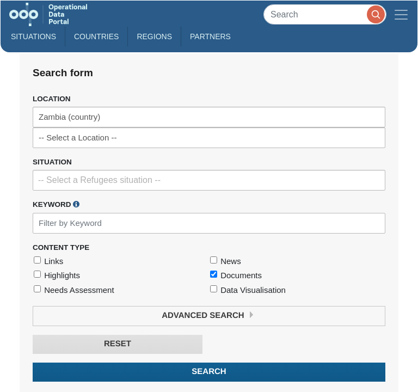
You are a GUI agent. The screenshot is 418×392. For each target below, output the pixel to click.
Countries (96, 36)
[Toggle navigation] (401, 14)
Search (209, 371)
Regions (154, 36)
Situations (33, 36)
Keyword (56, 204)
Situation (52, 162)
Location (52, 99)
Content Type (61, 247)
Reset (117, 343)
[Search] (324, 14)
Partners (210, 36)
